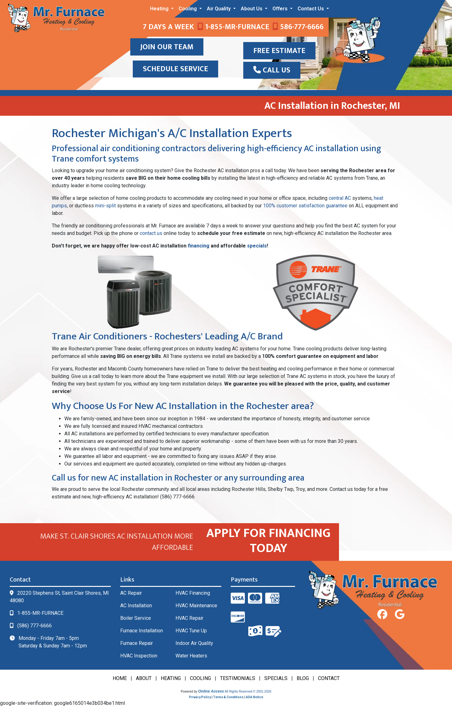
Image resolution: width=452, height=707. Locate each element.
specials (257, 246)
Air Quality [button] (219, 9)
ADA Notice (254, 697)
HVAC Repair (189, 618)
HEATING (171, 678)
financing (198, 246)
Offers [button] (280, 9)
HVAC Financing (192, 593)
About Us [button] (252, 9)
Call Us (271, 70)
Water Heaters (191, 656)
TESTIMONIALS (237, 678)
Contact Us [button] (311, 9)
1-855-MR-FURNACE (233, 27)
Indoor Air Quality (194, 643)
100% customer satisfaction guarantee (305, 206)
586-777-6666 (298, 27)
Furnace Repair (136, 643)
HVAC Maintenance (196, 606)
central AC (340, 198)
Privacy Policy (200, 697)
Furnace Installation (141, 631)
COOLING (200, 678)
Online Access (211, 691)
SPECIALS (276, 678)
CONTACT (329, 678)
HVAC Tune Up (191, 631)
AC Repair (131, 593)
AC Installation (136, 606)
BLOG (303, 678)
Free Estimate (279, 51)
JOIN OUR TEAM (166, 47)
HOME (120, 678)
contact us (151, 233)
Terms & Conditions (228, 697)
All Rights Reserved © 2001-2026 (248, 691)
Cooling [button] (188, 9)
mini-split (105, 206)
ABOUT (144, 678)
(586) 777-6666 (34, 626)
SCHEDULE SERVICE (175, 69)
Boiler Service (135, 618)
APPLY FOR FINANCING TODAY (268, 541)
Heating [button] (160, 9)
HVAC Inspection (138, 656)
